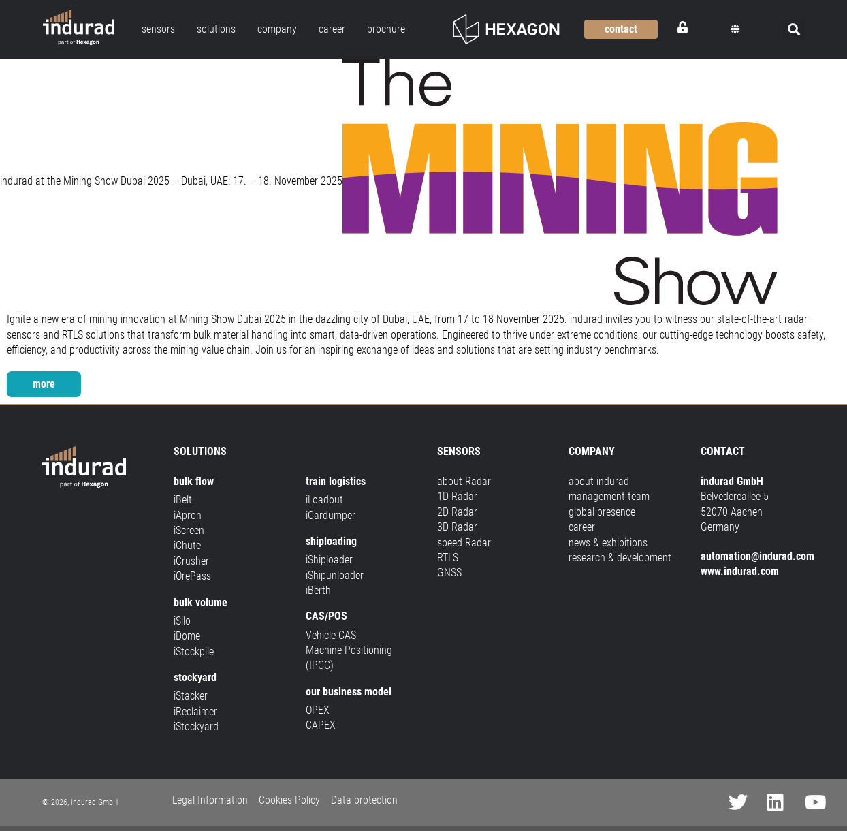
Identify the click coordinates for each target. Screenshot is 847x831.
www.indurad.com (740, 571)
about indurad (599, 481)
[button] (735, 29)
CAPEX (321, 725)
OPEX (318, 710)
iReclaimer (195, 711)
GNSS (449, 572)
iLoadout (324, 499)
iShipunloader (335, 575)
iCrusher (191, 560)
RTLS (447, 557)
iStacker (191, 695)
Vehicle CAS (331, 635)
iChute (187, 545)
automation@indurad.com (757, 556)
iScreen (189, 530)
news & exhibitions (608, 542)
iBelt (183, 499)
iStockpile (194, 651)
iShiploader (329, 559)
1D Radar (457, 496)
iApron (188, 515)
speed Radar (464, 542)
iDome (187, 635)
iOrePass (192, 575)
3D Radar (457, 526)
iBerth (318, 590)
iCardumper (330, 515)
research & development (620, 557)
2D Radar (457, 511)
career (582, 526)
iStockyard (196, 726)
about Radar (464, 481)
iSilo (182, 620)
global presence (602, 511)
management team (609, 496)
